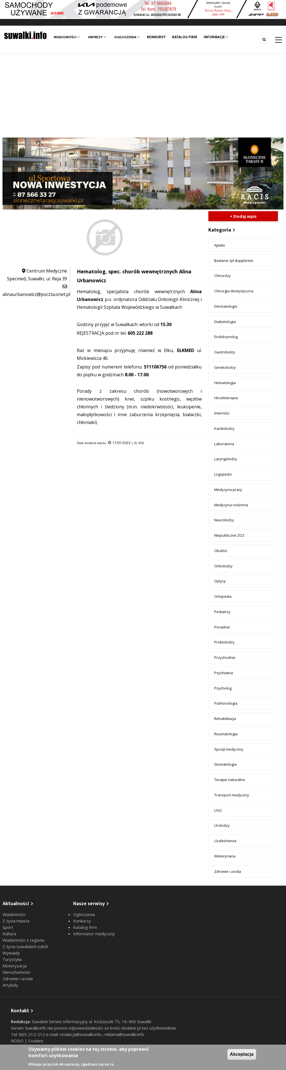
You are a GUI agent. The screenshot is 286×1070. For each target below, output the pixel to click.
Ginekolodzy (225, 367)
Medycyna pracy (228, 489)
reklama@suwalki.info (124, 1034)
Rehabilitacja (225, 718)
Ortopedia (223, 596)
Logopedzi (223, 474)
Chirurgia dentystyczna (233, 290)
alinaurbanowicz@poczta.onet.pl (36, 294)
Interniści (221, 413)
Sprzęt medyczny (228, 749)
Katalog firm (187, 37)
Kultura (9, 933)
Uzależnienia (225, 840)
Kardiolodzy (224, 428)
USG (218, 810)
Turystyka (12, 959)
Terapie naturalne (229, 779)
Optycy (220, 581)
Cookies (35, 1041)
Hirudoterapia (226, 397)
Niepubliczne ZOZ (229, 535)
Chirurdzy (222, 275)
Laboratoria (224, 443)
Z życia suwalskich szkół (25, 946)
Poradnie (222, 627)
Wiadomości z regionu (23, 940)
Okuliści (220, 550)
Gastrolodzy (224, 352)
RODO (18, 1041)
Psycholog (223, 688)
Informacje (219, 37)
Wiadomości (67, 37)
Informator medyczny (94, 933)
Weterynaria (224, 856)
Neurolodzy (224, 519)
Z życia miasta (16, 921)
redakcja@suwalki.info (80, 1034)
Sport (8, 927)
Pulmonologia (225, 703)
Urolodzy (222, 825)
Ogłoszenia (126, 37)
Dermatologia (225, 306)
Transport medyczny (231, 794)
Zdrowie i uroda (227, 871)
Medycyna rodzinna (231, 504)
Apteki (219, 245)
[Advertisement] (143, 96)
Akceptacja (242, 1054)
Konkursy (157, 37)
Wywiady (11, 953)
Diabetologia (225, 321)
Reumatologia (226, 733)
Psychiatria (223, 672)
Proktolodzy (224, 642)
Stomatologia (225, 764)
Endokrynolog (226, 336)
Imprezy (97, 37)
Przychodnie (224, 657)
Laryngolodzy (225, 458)
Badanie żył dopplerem (233, 260)
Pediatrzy (222, 611)
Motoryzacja (15, 965)
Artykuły (10, 985)
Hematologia (225, 382)
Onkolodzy (223, 565)
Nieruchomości (16, 972)
